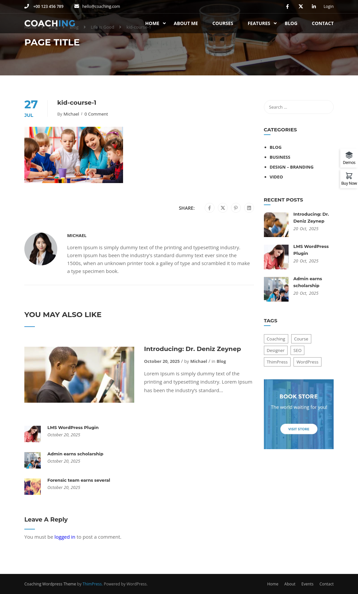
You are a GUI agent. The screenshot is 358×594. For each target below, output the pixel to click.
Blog (291, 23)
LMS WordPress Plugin (73, 427)
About (289, 584)
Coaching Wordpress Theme (50, 584)
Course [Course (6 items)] (301, 339)
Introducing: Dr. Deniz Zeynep (192, 349)
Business (280, 157)
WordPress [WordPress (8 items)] (307, 362)
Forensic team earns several (78, 480)
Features (259, 23)
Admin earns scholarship (75, 453)
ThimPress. (93, 584)
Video (276, 177)
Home (152, 23)
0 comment (96, 114)
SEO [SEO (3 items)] (298, 350)
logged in (64, 536)
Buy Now (349, 182)
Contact (323, 23)
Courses (223, 23)
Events (307, 584)
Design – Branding (292, 167)
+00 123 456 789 (48, 6)
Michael (71, 114)
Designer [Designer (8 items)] (276, 350)
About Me (186, 23)
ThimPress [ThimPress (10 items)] (277, 362)
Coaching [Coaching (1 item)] (276, 339)
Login (329, 6)
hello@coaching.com (101, 6)
